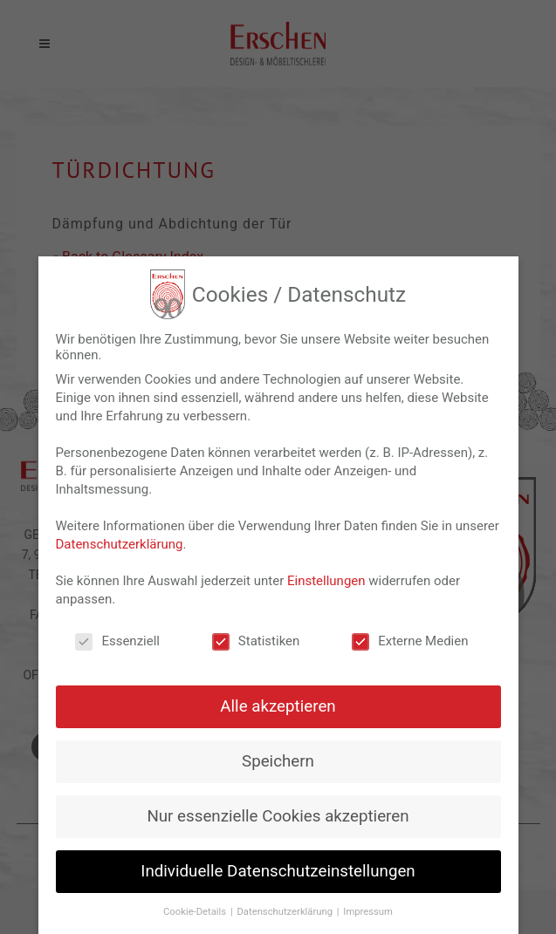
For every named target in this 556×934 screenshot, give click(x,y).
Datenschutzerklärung (119, 544)
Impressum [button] (368, 911)
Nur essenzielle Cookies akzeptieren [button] (277, 816)
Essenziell (117, 641)
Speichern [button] (278, 761)
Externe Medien (410, 641)
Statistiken (256, 641)
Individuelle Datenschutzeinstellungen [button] (278, 871)
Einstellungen (326, 581)
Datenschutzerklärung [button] (285, 911)
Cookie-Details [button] (196, 911)
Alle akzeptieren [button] (277, 706)
